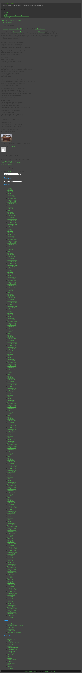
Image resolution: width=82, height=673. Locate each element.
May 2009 (10, 538)
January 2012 (11, 484)
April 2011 (10, 499)
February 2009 (11, 543)
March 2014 (10, 439)
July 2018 (10, 350)
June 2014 (10, 434)
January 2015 (11, 422)
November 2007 (12, 569)
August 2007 (11, 574)
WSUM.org (10, 668)
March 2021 (10, 296)
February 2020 (11, 318)
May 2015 (10, 415)
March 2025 (10, 214)
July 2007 (10, 576)
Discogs (9, 646)
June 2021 (10, 291)
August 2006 (11, 595)
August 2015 (11, 410)
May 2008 (10, 559)
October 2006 (11, 591)
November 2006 (12, 590)
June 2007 (10, 578)
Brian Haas (41, 32)
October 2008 (11, 550)
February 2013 (11, 461)
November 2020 (12, 302)
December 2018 (12, 342)
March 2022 (10, 275)
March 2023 (10, 255)
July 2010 (10, 514)
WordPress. (54, 671)
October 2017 (11, 366)
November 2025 (12, 200)
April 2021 (10, 294)
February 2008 (11, 564)
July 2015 (10, 412)
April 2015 (10, 417)
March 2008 (10, 562)
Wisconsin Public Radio (14, 632)
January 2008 (11, 566)
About (6, 14)
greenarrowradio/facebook (15, 625)
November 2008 (12, 549)
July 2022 (10, 268)
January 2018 (11, 361)
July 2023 (10, 248)
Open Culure (11, 630)
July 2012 (10, 473)
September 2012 (12, 470)
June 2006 (10, 598)
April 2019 (10, 335)
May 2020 (10, 313)
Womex (9, 666)
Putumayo (10, 654)
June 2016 (10, 393)
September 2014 (12, 429)
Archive (9, 641)
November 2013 (12, 446)
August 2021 (11, 287)
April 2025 (10, 212)
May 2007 (10, 579)
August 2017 (11, 369)
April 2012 (10, 478)
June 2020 (10, 311)
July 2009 (10, 535)
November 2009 (12, 528)
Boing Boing (10, 624)
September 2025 (12, 203)
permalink (12, 146)
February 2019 (11, 338)
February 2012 (11, 482)
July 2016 (10, 391)
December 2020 (12, 301)
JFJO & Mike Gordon (7, 22)
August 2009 (11, 533)
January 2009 (11, 545)
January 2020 (11, 320)
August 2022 (11, 267)
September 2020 (12, 306)
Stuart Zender (17, 32)
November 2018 (12, 343)
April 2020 (10, 314)
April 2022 (10, 273)
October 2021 (11, 284)
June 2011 (10, 496)
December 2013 (12, 444)
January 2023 (11, 258)
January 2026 (11, 197)
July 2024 (10, 227)
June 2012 (10, 475)
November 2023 (12, 241)
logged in (11, 171)
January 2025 (11, 217)
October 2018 (11, 345)
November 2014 (12, 426)
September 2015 (12, 408)
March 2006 (10, 603)
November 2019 (12, 323)
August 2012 (11, 472)
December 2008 (12, 547)
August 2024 (11, 226)
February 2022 (11, 277)
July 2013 (10, 453)
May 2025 (10, 210)
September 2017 (12, 367)
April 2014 (10, 437)
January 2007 (11, 586)
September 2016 (12, 388)
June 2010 (10, 516)
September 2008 (12, 552)
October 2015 (11, 407)
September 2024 (12, 224)
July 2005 (10, 617)
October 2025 (11, 202)
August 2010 (11, 513)
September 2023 (12, 244)
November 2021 (12, 282)
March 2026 (10, 193)
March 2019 (10, 337)
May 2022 (10, 272)
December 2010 (12, 506)
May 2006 (10, 600)
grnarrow (5, 29)
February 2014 (11, 441)
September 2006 (12, 593)
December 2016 (12, 383)
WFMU (9, 665)
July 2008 (10, 555)
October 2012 (11, 468)
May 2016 (10, 395)
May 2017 (10, 374)
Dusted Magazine (12, 647)
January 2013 (11, 463)
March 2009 (10, 542)
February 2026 (11, 195)
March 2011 (10, 501)
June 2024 (10, 229)
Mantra (47, 671)
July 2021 (10, 289)
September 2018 (12, 347)
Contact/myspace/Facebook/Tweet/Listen (16, 16)
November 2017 (12, 364)
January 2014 (11, 443)
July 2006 (10, 596)
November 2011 (12, 487)
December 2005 (12, 608)
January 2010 (11, 525)
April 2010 (10, 519)
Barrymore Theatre (13, 642)
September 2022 (12, 265)
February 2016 (11, 400)
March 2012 (10, 480)
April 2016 (10, 396)
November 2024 (12, 220)
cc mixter (10, 644)
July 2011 (10, 494)
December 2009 (12, 526)
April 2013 (10, 458)
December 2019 (12, 321)
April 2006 (10, 602)
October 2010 (11, 509)
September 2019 (12, 326)
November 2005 (12, 610)
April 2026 (10, 191)
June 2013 (10, 455)
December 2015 (12, 403)
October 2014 (11, 427)
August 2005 (11, 615)
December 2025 (12, 198)
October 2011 (11, 489)
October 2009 (11, 530)
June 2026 (10, 188)
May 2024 (10, 231)
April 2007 (10, 581)
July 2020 (10, 309)
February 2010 (11, 523)
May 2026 (10, 190)
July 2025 (10, 207)
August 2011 (11, 492)
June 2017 (10, 373)
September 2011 (12, 490)
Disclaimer (7, 17)
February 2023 (11, 256)
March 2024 (10, 234)
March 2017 (10, 378)
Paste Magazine (12, 653)
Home (6, 12)
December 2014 (12, 424)
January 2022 (11, 279)
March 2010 (10, 521)
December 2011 (12, 485)
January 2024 (11, 238)
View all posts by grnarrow (9, 161)
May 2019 (10, 333)
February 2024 (11, 236)
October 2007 (11, 571)
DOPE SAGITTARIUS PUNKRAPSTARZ (12, 20)
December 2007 (12, 567)
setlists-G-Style (40, 29)
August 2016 (11, 390)
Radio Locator (11, 659)
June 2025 (10, 208)
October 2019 (11, 325)
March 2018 (10, 357)
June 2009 (10, 537)
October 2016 (11, 386)
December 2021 (12, 280)
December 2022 (12, 260)
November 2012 (12, 467)
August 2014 (11, 431)
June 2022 (10, 270)
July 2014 (10, 432)
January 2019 (11, 340)
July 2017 (10, 371)
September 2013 (12, 449)
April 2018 (10, 355)
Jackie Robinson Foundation (12, 628)
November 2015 (12, 405)
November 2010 (12, 508)
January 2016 (11, 402)
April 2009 (10, 540)
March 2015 (10, 419)
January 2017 (11, 381)
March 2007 (10, 583)
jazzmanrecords (12, 649)
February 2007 (11, 584)
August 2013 (11, 451)
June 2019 (10, 332)
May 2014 (10, 436)
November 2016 (12, 384)
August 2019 (11, 328)
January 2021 (11, 299)
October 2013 (11, 448)
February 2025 (11, 215)
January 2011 (11, 504)
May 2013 (10, 456)
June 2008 (10, 557)
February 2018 (11, 359)
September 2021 (12, 285)
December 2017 (12, 362)
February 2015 (11, 420)
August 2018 (11, 349)
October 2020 (11, 304)
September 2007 (12, 572)
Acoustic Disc (11, 639)
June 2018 (10, 352)
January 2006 (11, 607)
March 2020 (10, 316)
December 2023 (12, 239)
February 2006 (11, 605)
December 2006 (12, 588)
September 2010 (12, 511)
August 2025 (11, 205)
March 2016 (10, 398)
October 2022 (11, 263)
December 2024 (12, 219)
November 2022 (12, 261)
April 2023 (10, 253)
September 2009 (12, 531)
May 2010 (10, 518)
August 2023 (11, 246)
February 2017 (11, 379)
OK (20, 174)
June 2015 (10, 414)
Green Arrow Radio (8, 3)
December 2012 (12, 465)
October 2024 (11, 222)
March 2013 (10, 460)
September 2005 (12, 613)
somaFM (10, 661)
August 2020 (11, 308)
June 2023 (10, 250)
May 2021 (10, 292)
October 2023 (11, 243)
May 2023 (10, 251)
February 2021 (11, 297)
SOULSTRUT (11, 663)
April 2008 (10, 561)
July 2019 (10, 330)
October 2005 (11, 612)
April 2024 (10, 232)
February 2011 (11, 502)
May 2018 (10, 354)
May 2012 (10, 477)
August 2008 (11, 554)
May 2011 (10, 497)
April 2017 (10, 376)
